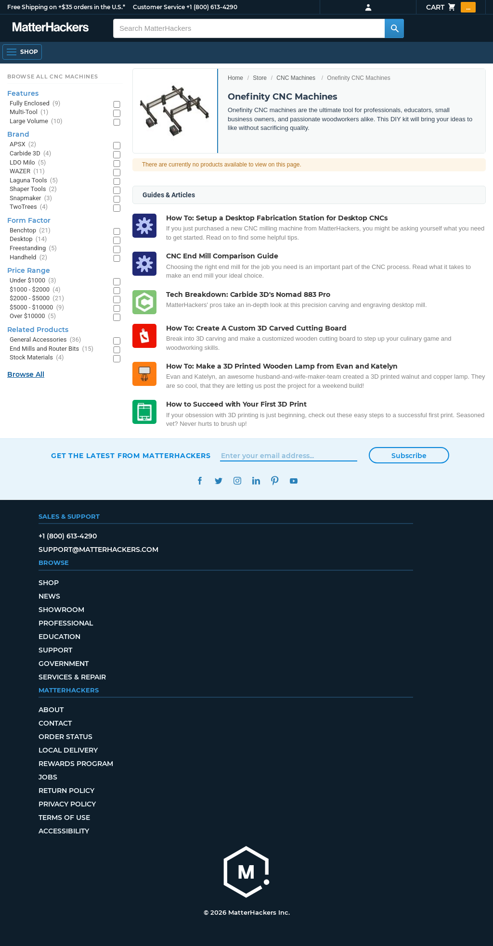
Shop (49, 582)
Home (235, 78)
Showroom (61, 609)
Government (64, 663)
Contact (55, 723)
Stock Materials (37, 357)
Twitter (218, 481)
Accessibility (64, 831)
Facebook (199, 481)
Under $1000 (33, 280)
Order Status (65, 736)
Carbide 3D (30, 153)
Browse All (25, 374)
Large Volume (36, 121)
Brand (18, 134)
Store (260, 78)
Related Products (37, 329)
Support (55, 650)
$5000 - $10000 (37, 307)
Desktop (28, 239)
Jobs (48, 777)
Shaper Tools (33, 189)
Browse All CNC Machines (52, 76)
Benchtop (30, 230)
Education (59, 636)
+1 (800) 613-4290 (211, 7)
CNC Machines (295, 78)
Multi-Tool (29, 112)
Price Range (28, 270)
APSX (23, 144)
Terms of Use (64, 817)
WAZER (27, 171)
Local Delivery (68, 750)
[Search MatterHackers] (394, 28)
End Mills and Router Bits (51, 349)
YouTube (293, 481)
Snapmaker (31, 198)
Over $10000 (33, 316)
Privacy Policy (67, 804)
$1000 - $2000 (35, 289)
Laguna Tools (34, 180)
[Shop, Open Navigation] (22, 52)
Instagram (237, 481)
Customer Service (159, 7)
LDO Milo (28, 162)
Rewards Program (76, 763)
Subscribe (409, 455)
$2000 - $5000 (37, 298)
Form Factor (29, 220)
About (51, 709)
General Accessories (45, 340)
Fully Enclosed (35, 103)
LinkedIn (255, 481)
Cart (451, 7)
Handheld (28, 257)
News (49, 596)
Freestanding (33, 248)
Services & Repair (72, 677)
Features (23, 93)
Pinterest (274, 481)
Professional (66, 623)
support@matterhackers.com (98, 549)
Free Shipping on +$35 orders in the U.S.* (66, 7)
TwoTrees (29, 207)
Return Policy (66, 790)
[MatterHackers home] (246, 873)
